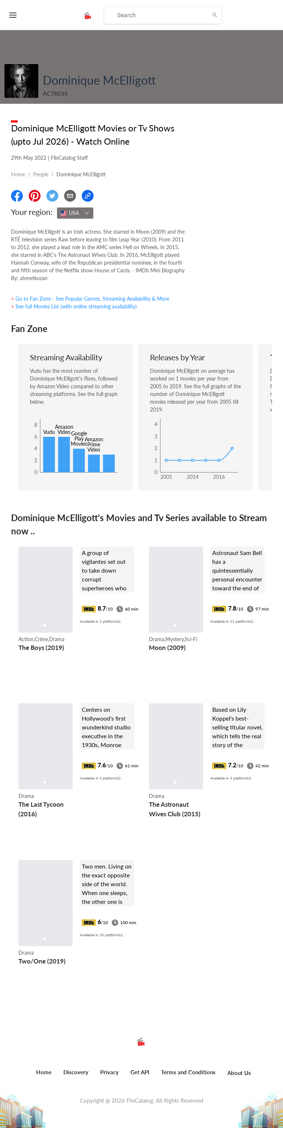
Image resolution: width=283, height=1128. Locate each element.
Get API (139, 1072)
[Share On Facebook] (17, 196)
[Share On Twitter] (52, 196)
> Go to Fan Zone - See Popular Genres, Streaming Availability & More (90, 299)
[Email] (70, 196)
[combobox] (75, 213)
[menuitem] (43, 1076)
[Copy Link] (88, 196)
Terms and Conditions (188, 1072)
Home (18, 174)
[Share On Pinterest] (35, 196)
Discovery (75, 1072)
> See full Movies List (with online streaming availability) (74, 306)
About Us (239, 1072)
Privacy (109, 1072)
